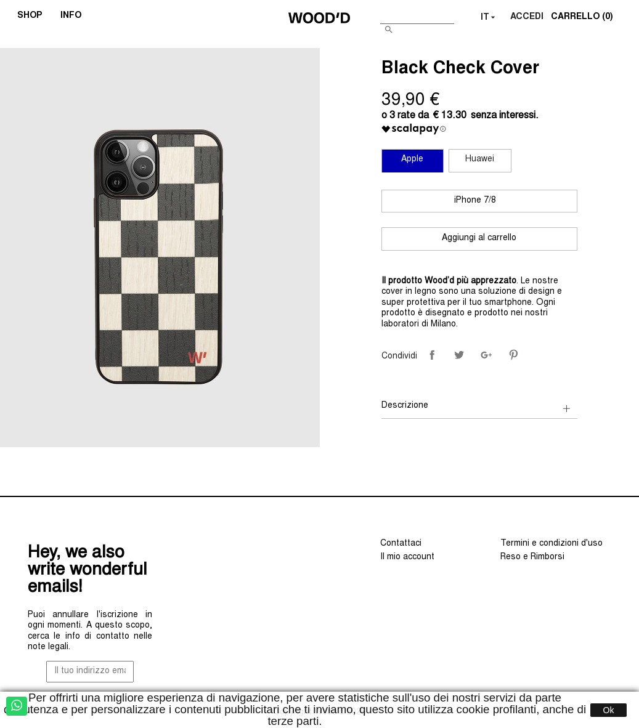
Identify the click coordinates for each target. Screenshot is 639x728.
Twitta (459, 355)
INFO (74, 17)
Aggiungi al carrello (479, 238)
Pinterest (513, 355)
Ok (608, 710)
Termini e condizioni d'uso (551, 544)
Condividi (432, 355)
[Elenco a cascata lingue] (489, 17)
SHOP (33, 17)
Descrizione (404, 406)
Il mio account (407, 557)
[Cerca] (417, 15)
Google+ (486, 355)
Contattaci (400, 544)
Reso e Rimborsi (532, 557)
